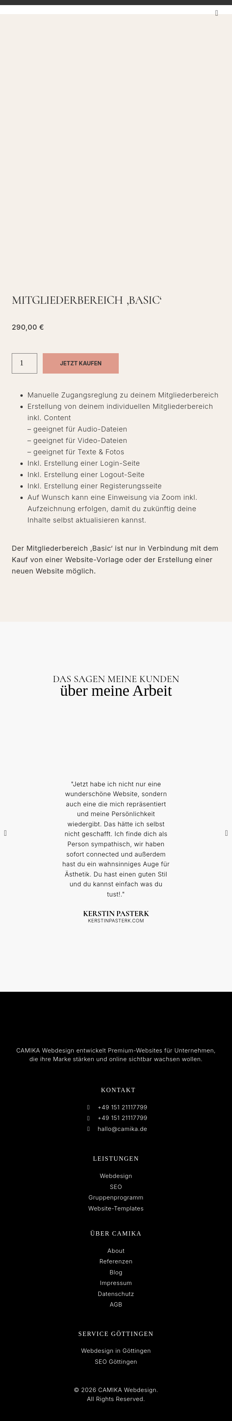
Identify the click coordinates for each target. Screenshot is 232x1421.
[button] (216, 13)
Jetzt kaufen (81, 363)
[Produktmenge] (24, 363)
